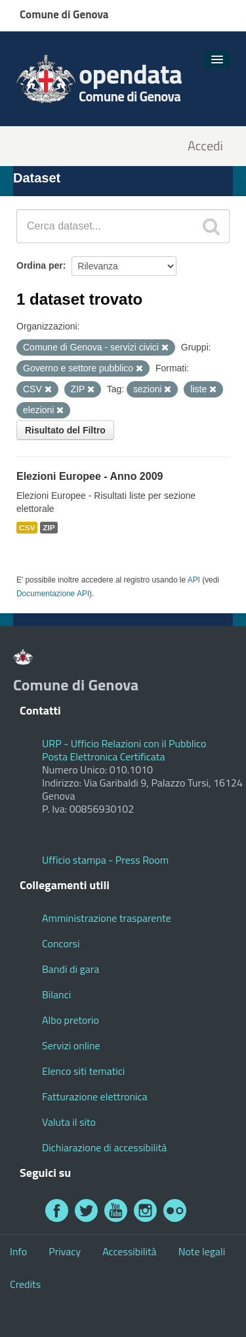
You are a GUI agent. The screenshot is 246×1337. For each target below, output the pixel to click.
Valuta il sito (69, 1122)
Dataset (36, 178)
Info (18, 1251)
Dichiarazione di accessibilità (104, 1147)
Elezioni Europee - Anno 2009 (89, 476)
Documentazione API (52, 593)
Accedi (205, 146)
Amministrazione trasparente (106, 918)
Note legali (202, 1251)
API (194, 579)
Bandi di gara (70, 969)
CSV (27, 527)
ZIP (48, 527)
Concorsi (60, 943)
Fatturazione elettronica (95, 1096)
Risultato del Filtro (65, 430)
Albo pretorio (70, 1020)
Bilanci (56, 994)
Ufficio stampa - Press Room (105, 860)
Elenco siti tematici (83, 1071)
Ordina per (39, 265)
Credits (25, 1284)
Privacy (65, 1251)
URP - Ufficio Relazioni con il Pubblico (124, 743)
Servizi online (71, 1045)
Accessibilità (129, 1251)
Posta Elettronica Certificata (103, 756)
